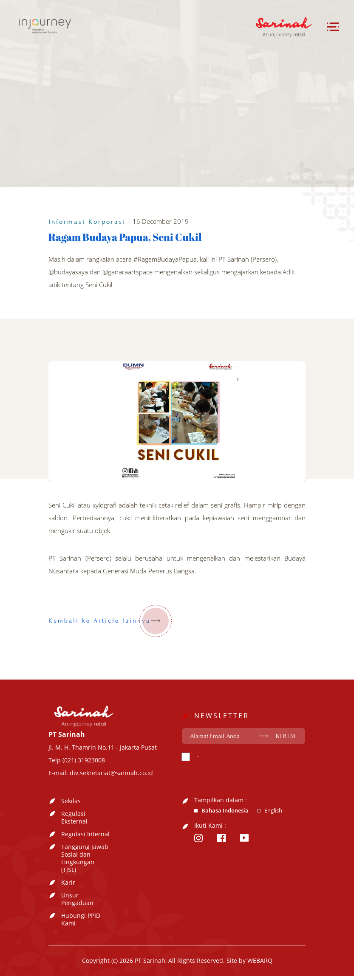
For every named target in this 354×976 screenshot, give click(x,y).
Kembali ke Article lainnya (110, 621)
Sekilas (71, 801)
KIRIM (286, 736)
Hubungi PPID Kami (80, 919)
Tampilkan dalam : (220, 800)
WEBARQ (259, 960)
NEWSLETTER (221, 715)
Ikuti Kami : (210, 826)
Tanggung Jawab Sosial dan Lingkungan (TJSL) (84, 858)
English (273, 810)
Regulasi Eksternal (74, 817)
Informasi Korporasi (87, 222)
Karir (68, 882)
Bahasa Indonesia (225, 810)
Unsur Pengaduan (77, 899)
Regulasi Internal (85, 834)
